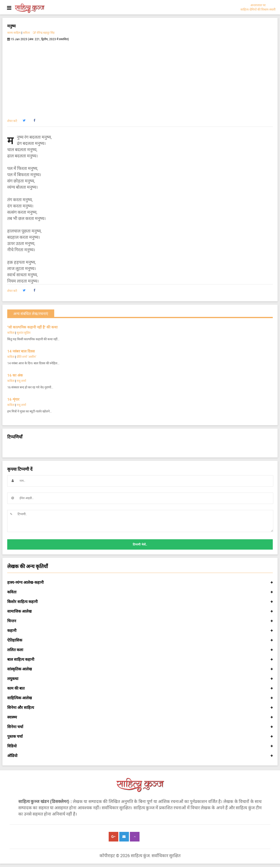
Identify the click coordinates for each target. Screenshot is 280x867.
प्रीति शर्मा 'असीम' (26, 357)
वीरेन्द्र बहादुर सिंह (44, 32)
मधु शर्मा (21, 381)
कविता (26, 32)
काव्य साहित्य (14, 32)
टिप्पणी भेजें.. (140, 544)
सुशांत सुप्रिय (24, 332)
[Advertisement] (140, 77)
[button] (24, 121)
